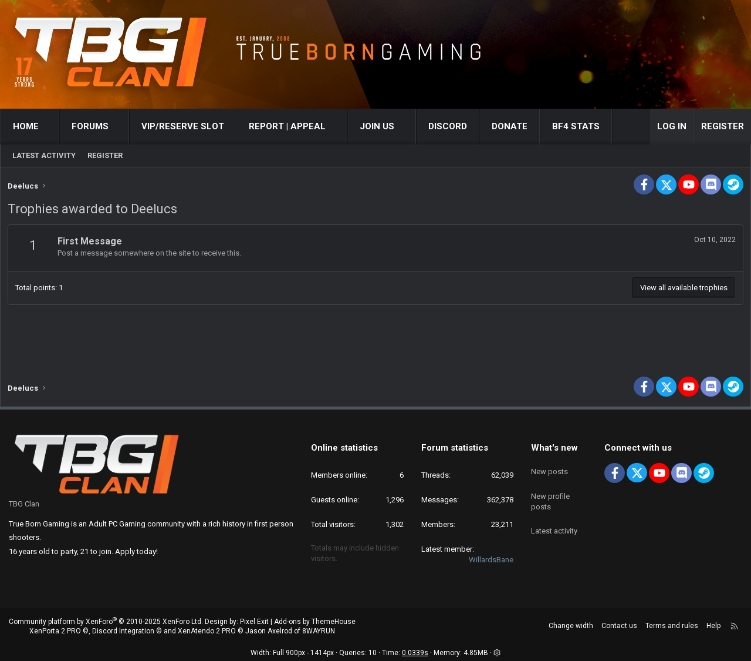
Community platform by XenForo (106, 622)
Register (105, 155)
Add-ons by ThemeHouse (315, 622)
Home (26, 126)
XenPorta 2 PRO (55, 632)
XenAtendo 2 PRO (207, 632)
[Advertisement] (375, 333)
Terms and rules (671, 626)
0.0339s (415, 653)
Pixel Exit (254, 622)
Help (713, 626)
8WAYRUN (318, 632)
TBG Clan (24, 503)
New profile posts (550, 494)
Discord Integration (123, 632)
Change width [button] (571, 626)
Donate (509, 126)
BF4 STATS (576, 126)
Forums (90, 126)
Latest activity (44, 155)
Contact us (619, 626)
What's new (554, 447)
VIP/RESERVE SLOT (182, 126)
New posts (549, 468)
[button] (49, 127)
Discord (447, 126)
